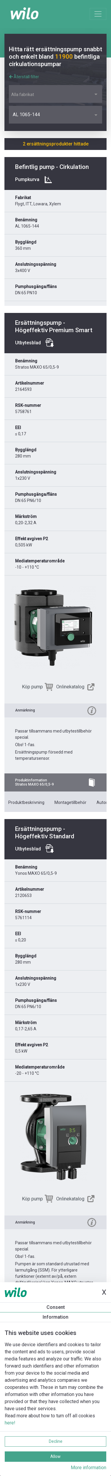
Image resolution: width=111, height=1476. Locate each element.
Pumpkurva (27, 179)
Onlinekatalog (70, 687)
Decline (55, 1441)
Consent (55, 1307)
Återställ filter (24, 76)
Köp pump (32, 687)
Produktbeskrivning (26, 802)
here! (10, 1423)
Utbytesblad (28, 343)
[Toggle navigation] (98, 14)
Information (55, 1317)
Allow (55, 1456)
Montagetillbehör (70, 802)
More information (88, 1467)
